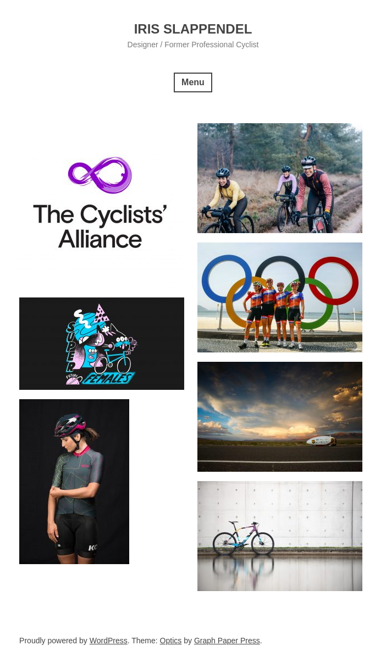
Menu (193, 82)
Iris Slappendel (193, 28)
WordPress (109, 640)
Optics (171, 640)
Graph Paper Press (227, 640)
